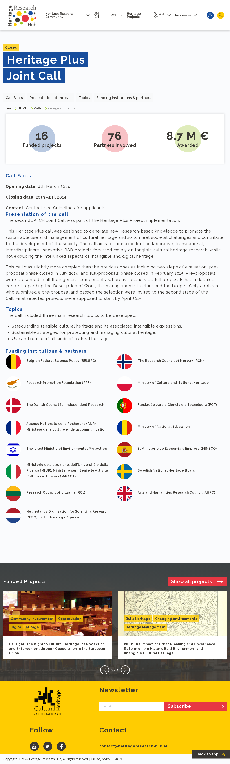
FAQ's (117, 759)
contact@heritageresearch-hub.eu (134, 746)
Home (7, 108)
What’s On (159, 15)
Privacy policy (100, 759)
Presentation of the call (51, 98)
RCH (114, 15)
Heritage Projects (134, 15)
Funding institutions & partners (123, 98)
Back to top (211, 754)
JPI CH (96, 15)
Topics (84, 98)
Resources (183, 15)
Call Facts (14, 98)
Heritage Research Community (59, 15)
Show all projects (197, 581)
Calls (37, 108)
